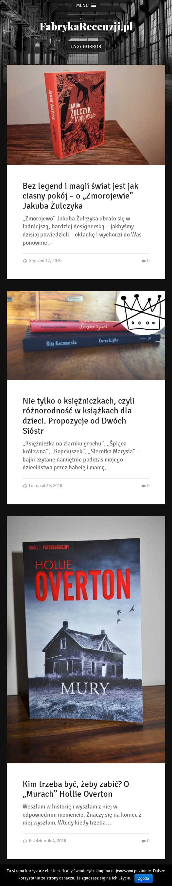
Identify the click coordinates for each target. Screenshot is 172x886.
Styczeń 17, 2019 (42, 260)
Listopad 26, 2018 (42, 485)
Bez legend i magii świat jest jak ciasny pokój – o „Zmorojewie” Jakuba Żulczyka (80, 196)
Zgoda (143, 878)
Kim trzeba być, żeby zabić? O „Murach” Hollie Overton (76, 789)
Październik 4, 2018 (44, 840)
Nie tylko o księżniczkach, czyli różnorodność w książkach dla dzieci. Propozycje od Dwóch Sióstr (79, 416)
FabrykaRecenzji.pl (86, 26)
